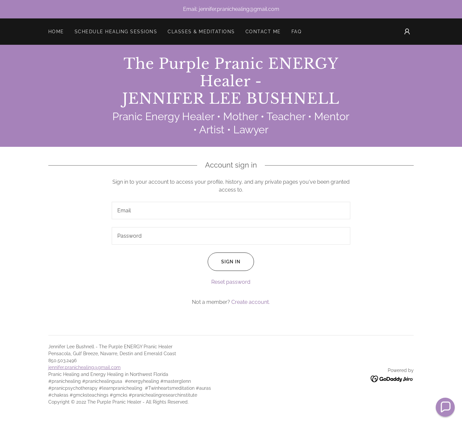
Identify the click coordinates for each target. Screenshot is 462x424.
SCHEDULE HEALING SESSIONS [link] (116, 31)
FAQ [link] (296, 31)
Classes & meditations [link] (201, 31)
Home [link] (56, 31)
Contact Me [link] (263, 31)
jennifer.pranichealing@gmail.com (84, 367)
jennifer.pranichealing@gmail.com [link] (239, 9)
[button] (407, 31)
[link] (231, 102)
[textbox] (231, 210)
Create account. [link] (250, 302)
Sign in (224, 261)
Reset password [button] (230, 282)
